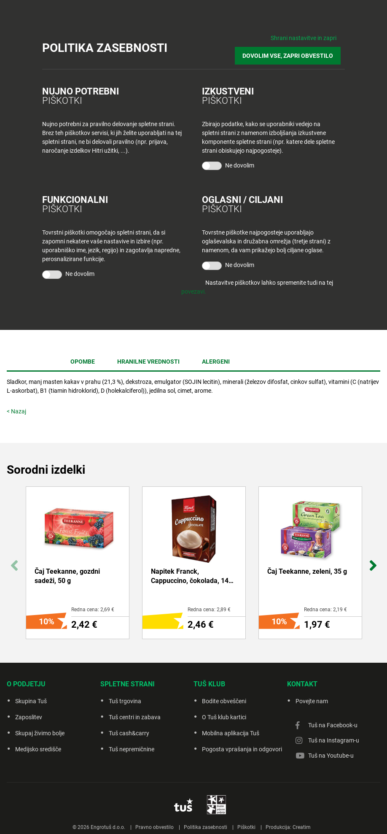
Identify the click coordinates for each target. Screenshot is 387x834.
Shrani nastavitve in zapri (303, 38)
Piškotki (246, 817)
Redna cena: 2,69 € (92, 610)
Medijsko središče (38, 749)
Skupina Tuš (31, 701)
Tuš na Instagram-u (333, 740)
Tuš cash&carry (129, 733)
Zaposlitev (28, 717)
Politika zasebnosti (205, 817)
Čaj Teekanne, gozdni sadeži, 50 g (67, 576)
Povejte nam (312, 701)
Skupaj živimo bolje (39, 733)
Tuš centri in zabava (135, 717)
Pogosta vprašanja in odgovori (242, 749)
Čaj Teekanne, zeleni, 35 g (307, 571)
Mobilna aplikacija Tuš (230, 733)
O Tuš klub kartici (224, 717)
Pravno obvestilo (154, 817)
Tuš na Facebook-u (332, 725)
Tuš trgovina (125, 701)
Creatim (302, 817)
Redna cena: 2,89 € (209, 610)
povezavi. (193, 285)
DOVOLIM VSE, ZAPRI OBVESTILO (292, 51)
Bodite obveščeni (224, 701)
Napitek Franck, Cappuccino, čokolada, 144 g (191, 576)
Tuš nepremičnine (131, 749)
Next (373, 561)
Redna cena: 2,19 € (325, 610)
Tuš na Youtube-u (331, 755)
